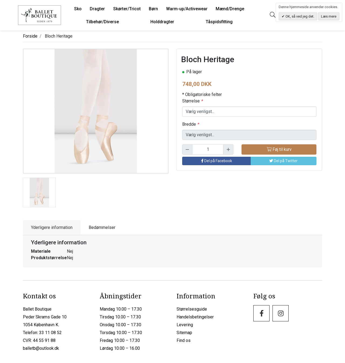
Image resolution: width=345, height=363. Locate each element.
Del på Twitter (283, 161)
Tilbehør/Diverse (102, 21)
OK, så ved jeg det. (299, 16)
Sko (78, 8)
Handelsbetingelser (195, 316)
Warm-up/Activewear (187, 8)
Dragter (97, 8)
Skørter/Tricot (127, 8)
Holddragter (162, 21)
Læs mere (328, 16)
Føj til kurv (279, 149)
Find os (184, 340)
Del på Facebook (216, 161)
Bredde (190, 124)
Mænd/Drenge (230, 8)
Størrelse (192, 101)
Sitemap (184, 332)
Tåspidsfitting (219, 21)
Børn (153, 8)
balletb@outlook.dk (41, 348)
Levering (185, 324)
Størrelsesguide (192, 309)
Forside (30, 36)
